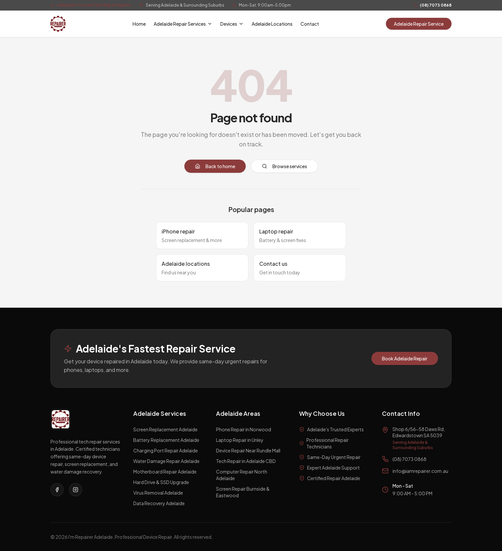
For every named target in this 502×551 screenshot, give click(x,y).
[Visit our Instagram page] (75, 489)
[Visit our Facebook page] (57, 489)
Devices (232, 24)
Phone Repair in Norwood (243, 429)
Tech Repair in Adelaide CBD (246, 461)
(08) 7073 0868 (436, 5)
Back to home (215, 166)
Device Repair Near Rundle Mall (248, 450)
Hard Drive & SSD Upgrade (161, 482)
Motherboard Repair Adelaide (165, 471)
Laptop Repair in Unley (240, 440)
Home (139, 24)
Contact (309, 24)
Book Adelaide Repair (404, 358)
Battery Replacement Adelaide (166, 440)
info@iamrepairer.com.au (420, 471)
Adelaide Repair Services (183, 24)
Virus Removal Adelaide (158, 493)
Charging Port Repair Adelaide (165, 450)
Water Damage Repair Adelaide (166, 461)
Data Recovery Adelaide (159, 503)
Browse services (284, 166)
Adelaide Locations (272, 24)
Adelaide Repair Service (419, 24)
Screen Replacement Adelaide (165, 429)
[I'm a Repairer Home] (58, 24)
